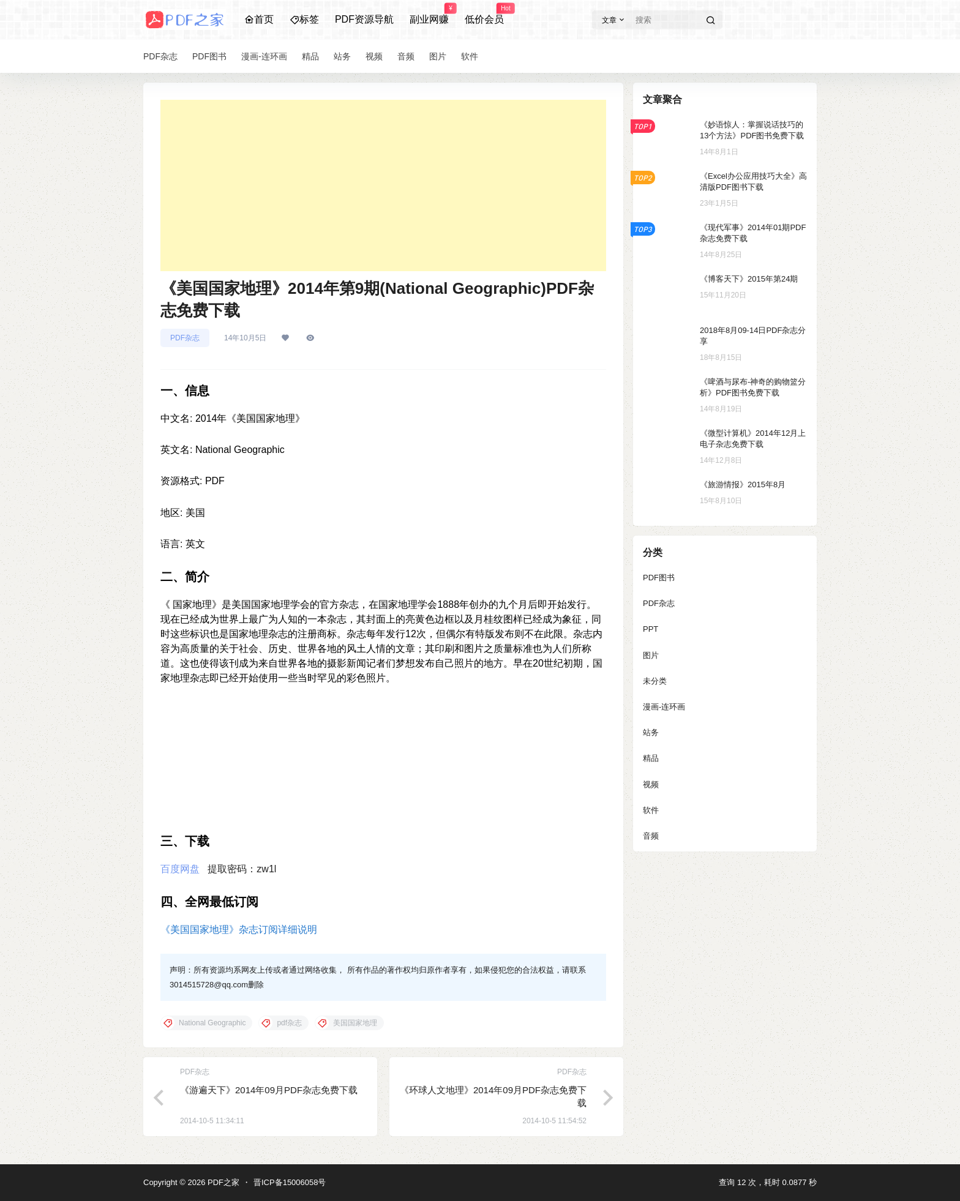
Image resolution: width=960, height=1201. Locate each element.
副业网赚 (429, 14)
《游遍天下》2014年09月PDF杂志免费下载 (269, 1090)
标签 (304, 19)
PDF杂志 (185, 338)
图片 (651, 655)
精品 (651, 758)
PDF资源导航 (364, 19)
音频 (651, 835)
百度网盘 (180, 869)
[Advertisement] (383, 185)
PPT (650, 629)
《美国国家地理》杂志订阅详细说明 (238, 929)
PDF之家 (222, 1182)
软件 (651, 810)
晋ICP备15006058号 (289, 1182)
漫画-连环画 (664, 706)
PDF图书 (659, 577)
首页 (259, 19)
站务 (651, 732)
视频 (651, 784)
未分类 (655, 681)
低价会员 (484, 14)
